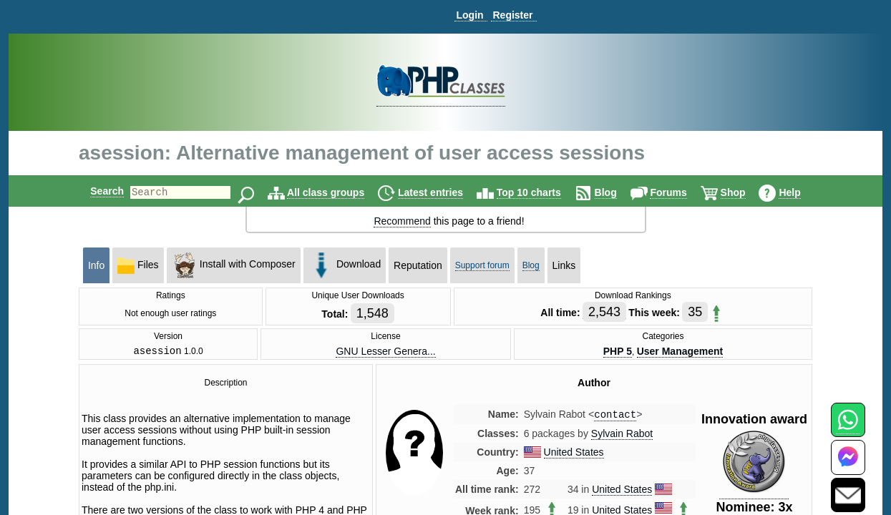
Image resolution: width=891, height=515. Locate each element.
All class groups (337, 192)
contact (615, 417)
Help (801, 192)
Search (95, 191)
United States (574, 455)
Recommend (402, 221)
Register (512, 15)
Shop (745, 192)
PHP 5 (617, 352)
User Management (680, 352)
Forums (680, 192)
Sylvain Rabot (622, 437)
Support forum (482, 265)
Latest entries (442, 192)
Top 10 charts (541, 192)
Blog (618, 192)
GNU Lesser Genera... (385, 352)
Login (469, 15)
